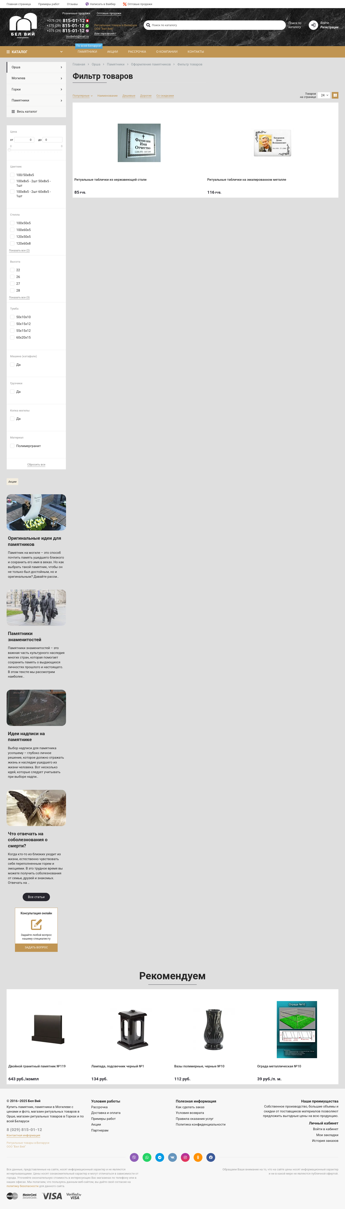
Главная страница (19, 4)
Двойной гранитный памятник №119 (38, 1064)
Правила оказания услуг (195, 1119)
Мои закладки (327, 1135)
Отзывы (72, 4)
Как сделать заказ (190, 1107)
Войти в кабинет (325, 1129)
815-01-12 (68, 20)
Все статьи (36, 897)
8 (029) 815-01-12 (24, 1129)
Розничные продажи (76, 13)
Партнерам (99, 1130)
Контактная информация (23, 1135)
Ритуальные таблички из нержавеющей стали (112, 178)
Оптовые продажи (137, 4)
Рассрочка (137, 51)
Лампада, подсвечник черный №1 (119, 1064)
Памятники (88, 50)
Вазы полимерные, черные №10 (201, 1064)
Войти (324, 23)
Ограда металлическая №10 (281, 1064)
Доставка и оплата (106, 1113)
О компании (167, 51)
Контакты (196, 51)
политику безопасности (23, 1186)
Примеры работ (48, 4)
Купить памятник (20, 1107)
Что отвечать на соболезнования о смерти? (28, 839)
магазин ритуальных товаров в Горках (47, 1116)
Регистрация (329, 27)
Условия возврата (190, 1113)
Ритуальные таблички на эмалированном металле (248, 178)
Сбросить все (36, 464)
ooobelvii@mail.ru (77, 36)
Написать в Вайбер (100, 4)
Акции (112, 51)
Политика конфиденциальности (201, 1124)
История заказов (325, 1141)
